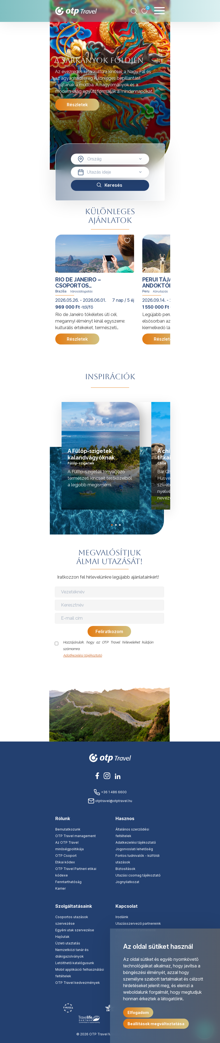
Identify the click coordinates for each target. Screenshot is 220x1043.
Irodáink (121, 917)
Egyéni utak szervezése (74, 930)
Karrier (60, 888)
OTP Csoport (66, 856)
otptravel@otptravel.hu (110, 801)
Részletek (77, 104)
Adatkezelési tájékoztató (82, 655)
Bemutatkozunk (67, 829)
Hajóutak (62, 937)
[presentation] (110, 669)
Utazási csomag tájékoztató (138, 875)
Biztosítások (125, 869)
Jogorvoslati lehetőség (134, 849)
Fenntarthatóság (68, 882)
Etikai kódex (65, 862)
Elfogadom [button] (138, 1012)
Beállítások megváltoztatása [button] (156, 1023)
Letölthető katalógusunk (74, 963)
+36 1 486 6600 (110, 792)
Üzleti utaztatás (67, 943)
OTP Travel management (75, 836)
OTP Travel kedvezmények (77, 983)
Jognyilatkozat (127, 882)
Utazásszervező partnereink (138, 923)
